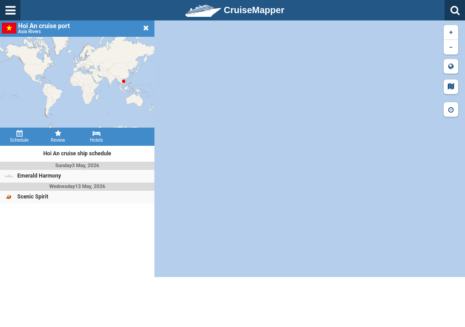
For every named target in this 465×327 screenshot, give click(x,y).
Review (58, 136)
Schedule (19, 136)
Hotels (96, 136)
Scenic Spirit (32, 196)
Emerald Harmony (39, 176)
